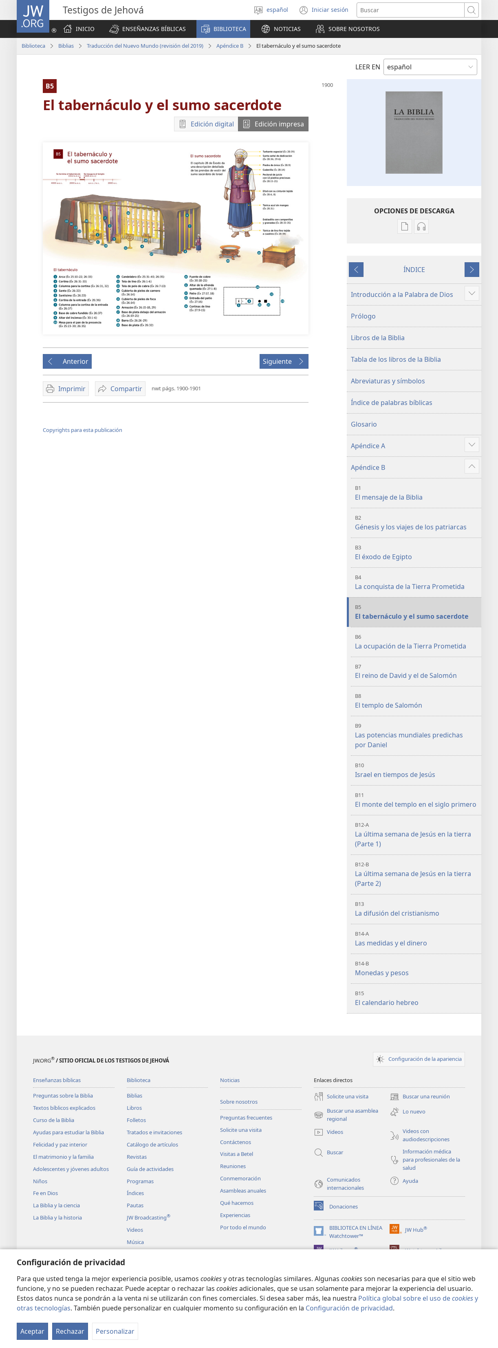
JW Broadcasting (148, 1217)
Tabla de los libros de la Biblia (396, 359)
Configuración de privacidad (349, 1308)
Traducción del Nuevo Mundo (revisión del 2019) (145, 45)
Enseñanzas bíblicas (57, 1080)
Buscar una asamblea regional (346, 1115)
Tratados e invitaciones (154, 1132)
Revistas (137, 1156)
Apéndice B (229, 45)
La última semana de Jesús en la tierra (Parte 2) (417, 874)
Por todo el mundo (243, 1227)
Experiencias (235, 1215)
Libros (134, 1107)
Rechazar (70, 1331)
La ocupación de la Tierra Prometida (417, 642)
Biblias (66, 45)
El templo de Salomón (417, 701)
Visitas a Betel (236, 1154)
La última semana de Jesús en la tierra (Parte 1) (417, 834)
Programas (140, 1181)
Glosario (364, 424)
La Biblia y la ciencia (56, 1205)
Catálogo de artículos (152, 1144)
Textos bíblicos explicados (64, 1107)
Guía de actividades (150, 1169)
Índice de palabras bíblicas (391, 402)
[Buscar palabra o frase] (411, 10)
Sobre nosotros (239, 1101)
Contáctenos (235, 1142)
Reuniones (233, 1166)
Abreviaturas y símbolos (388, 380)
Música (135, 1242)
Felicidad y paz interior (60, 1144)
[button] (147, 29)
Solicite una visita (241, 1129)
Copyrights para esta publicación (82, 430)
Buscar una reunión (420, 1097)
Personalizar (115, 1331)
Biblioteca (33, 45)
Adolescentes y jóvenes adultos (71, 1169)
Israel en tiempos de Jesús (417, 770)
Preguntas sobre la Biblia (63, 1095)
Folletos (136, 1120)
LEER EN (367, 66)
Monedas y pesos (417, 968)
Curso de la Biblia (53, 1120)
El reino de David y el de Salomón (417, 671)
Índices (135, 1193)
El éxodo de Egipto (417, 552)
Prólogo (363, 316)
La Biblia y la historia (57, 1217)
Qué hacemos (236, 1202)
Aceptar (32, 1331)
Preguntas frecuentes (246, 1117)
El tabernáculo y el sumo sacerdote (417, 612)
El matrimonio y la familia (63, 1156)
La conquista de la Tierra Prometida (417, 582)
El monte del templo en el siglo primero (417, 800)
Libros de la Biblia (378, 337)
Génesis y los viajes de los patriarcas (417, 522)
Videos (135, 1229)
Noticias (230, 1080)
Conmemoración (240, 1178)
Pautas (135, 1205)
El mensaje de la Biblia (417, 493)
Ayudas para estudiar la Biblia (68, 1132)
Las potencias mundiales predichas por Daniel (417, 735)
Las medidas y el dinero (417, 938)
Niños (40, 1181)
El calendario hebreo (417, 998)
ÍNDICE (414, 269)
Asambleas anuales (243, 1190)
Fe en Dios (45, 1193)
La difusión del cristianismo (417, 909)
